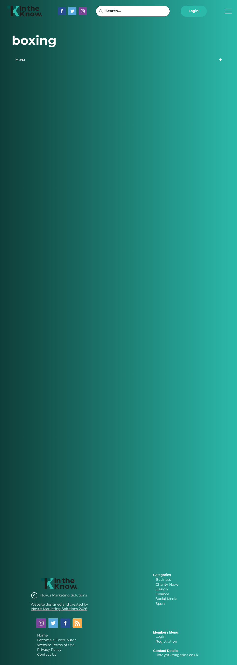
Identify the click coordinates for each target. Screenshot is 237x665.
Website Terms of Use (55, 645)
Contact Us (46, 654)
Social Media (166, 598)
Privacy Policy (49, 649)
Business (163, 579)
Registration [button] (166, 641)
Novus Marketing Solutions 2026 (59, 609)
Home (42, 635)
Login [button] (160, 636)
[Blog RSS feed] (77, 623)
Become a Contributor (56, 640)
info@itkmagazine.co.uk (177, 655)
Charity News (167, 584)
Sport (160, 603)
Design (162, 589)
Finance (162, 594)
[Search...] (132, 11)
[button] (194, 11)
